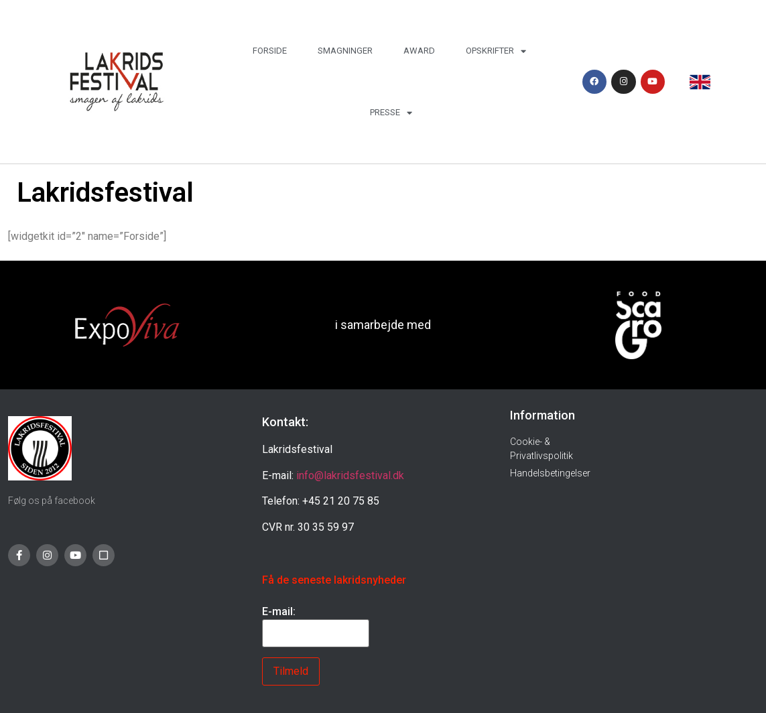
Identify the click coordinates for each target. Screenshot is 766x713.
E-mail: (279, 611)
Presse (391, 113)
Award (419, 51)
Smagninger (345, 51)
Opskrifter (496, 51)
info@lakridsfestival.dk (350, 475)
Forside (270, 51)
